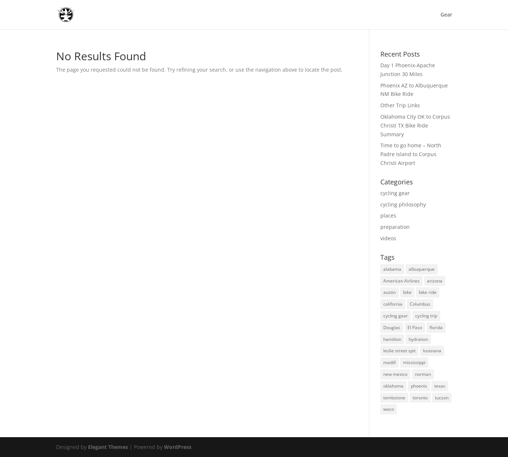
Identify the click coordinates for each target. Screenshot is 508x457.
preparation (395, 226)
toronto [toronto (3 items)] (420, 398)
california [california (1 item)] (392, 304)
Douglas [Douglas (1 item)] (391, 327)
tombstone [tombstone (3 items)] (394, 398)
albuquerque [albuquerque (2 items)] (422, 269)
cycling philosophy (403, 204)
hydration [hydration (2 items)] (418, 339)
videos (388, 238)
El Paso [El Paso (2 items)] (415, 327)
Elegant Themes (108, 446)
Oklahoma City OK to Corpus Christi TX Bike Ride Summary (415, 125)
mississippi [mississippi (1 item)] (414, 362)
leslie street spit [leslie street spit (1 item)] (399, 351)
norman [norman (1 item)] (423, 374)
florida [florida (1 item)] (436, 327)
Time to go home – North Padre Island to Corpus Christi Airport (410, 154)
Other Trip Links (400, 105)
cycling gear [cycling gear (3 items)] (395, 316)
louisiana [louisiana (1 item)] (432, 351)
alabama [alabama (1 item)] (392, 269)
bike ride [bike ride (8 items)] (427, 292)
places (388, 215)
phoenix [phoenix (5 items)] (419, 386)
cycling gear (395, 193)
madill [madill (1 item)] (389, 362)
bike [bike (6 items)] (407, 292)
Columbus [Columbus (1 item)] (420, 304)
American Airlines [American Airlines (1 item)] (401, 281)
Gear (446, 15)
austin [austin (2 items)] (389, 292)
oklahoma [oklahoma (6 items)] (393, 386)
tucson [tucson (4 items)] (442, 398)
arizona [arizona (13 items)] (434, 281)
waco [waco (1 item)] (388, 409)
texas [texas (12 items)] (439, 386)
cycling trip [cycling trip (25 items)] (426, 316)
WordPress (177, 446)
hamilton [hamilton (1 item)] (392, 339)
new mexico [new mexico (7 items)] (395, 374)
